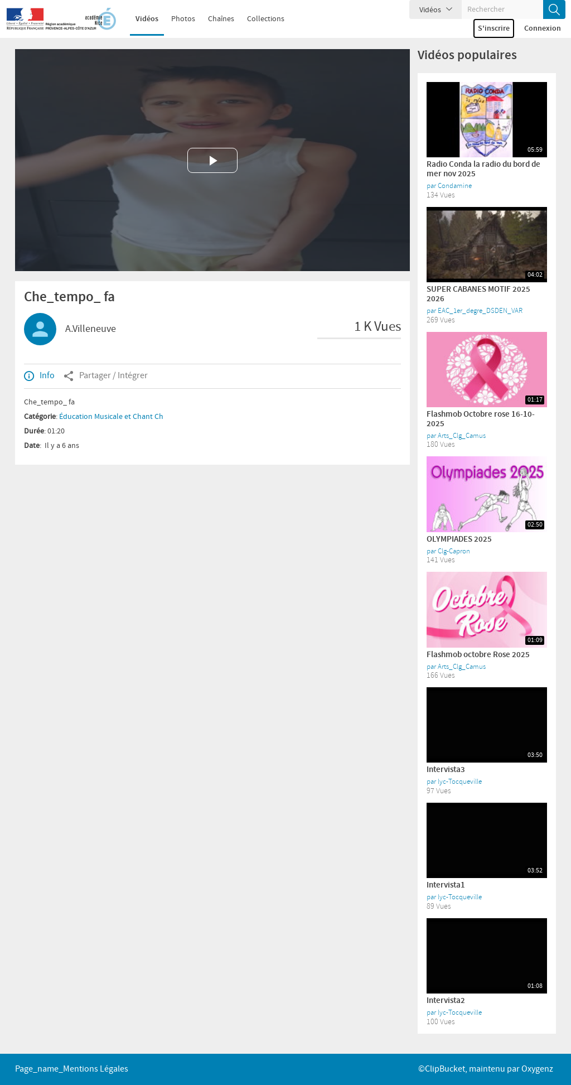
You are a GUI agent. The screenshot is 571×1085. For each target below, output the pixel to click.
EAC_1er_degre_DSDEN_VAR (480, 310)
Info (39, 376)
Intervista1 (446, 885)
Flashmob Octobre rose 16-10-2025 (481, 419)
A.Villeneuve (90, 329)
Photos (176, 19)
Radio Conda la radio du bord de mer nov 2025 (483, 169)
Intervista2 (446, 1000)
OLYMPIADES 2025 (459, 539)
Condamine (455, 185)
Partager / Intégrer (106, 376)
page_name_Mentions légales (71, 1069)
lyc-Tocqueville (460, 781)
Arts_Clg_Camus (462, 435)
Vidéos (139, 19)
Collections (258, 19)
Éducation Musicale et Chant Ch (111, 417)
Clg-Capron (454, 551)
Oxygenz (537, 1069)
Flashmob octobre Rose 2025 (478, 654)
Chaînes (214, 19)
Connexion (542, 28)
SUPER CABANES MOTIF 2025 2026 (478, 294)
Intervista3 (446, 769)
